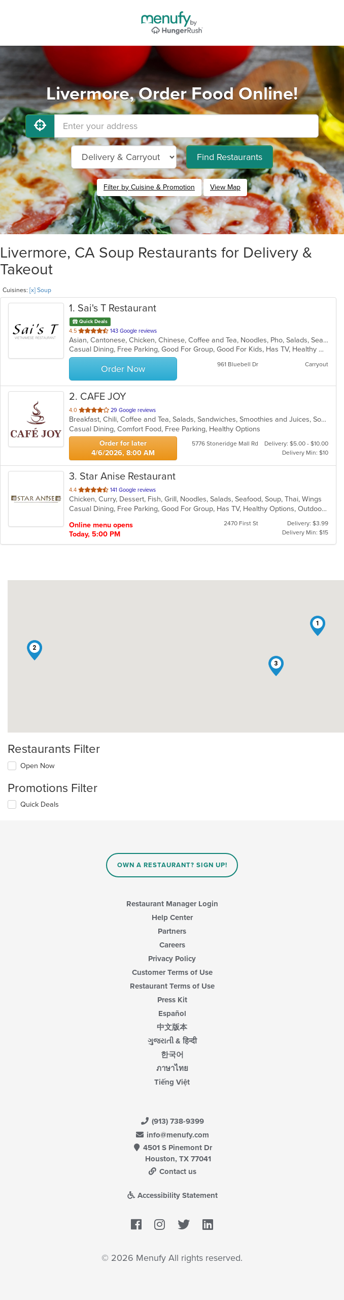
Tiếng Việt (172, 1082)
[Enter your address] (186, 126)
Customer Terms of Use (172, 972)
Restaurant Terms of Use (172, 986)
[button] (317, 626)
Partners (172, 931)
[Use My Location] (40, 126)
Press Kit (172, 999)
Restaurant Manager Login (172, 903)
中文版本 (172, 1027)
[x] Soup (40, 290)
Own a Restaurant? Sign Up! (172, 865)
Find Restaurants (229, 157)
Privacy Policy (172, 958)
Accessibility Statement (172, 1195)
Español (172, 1013)
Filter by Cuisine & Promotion (149, 187)
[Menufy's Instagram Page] (159, 1224)
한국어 (172, 1054)
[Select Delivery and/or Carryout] (124, 157)
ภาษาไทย (172, 1068)
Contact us (172, 1171)
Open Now (37, 766)
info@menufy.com (172, 1134)
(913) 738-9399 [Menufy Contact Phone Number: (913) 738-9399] (172, 1121)
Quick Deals (39, 804)
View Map (225, 187)
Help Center (172, 917)
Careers (172, 944)
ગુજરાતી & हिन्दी (172, 1040)
